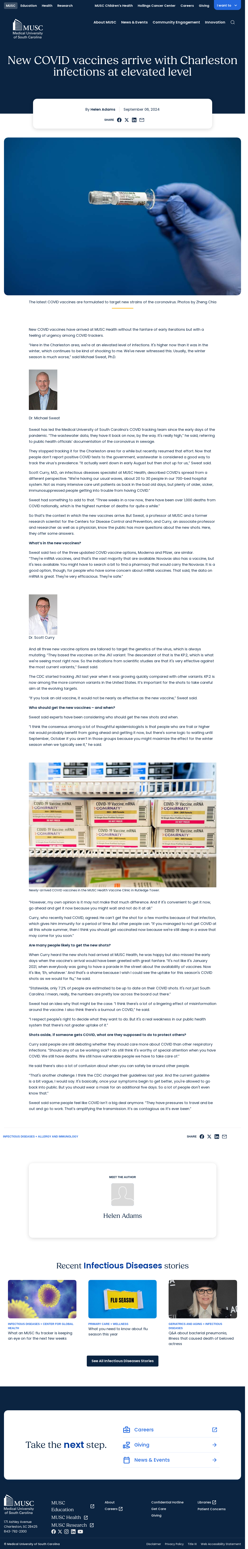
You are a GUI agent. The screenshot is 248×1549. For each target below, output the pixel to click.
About (110, 1502)
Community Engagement (176, 22)
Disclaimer (153, 1544)
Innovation (215, 22)
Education (29, 5)
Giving (204, 5)
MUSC (11, 5)
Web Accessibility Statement (221, 1544)
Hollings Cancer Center (157, 5)
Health (47, 5)
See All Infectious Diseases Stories (123, 1360)
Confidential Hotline (167, 1502)
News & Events (134, 22)
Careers (187, 5)
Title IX (192, 1544)
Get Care (158, 1509)
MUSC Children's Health (114, 5)
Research (65, 5)
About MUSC (105, 22)
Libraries (207, 1502)
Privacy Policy (174, 1544)
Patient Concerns (212, 1509)
